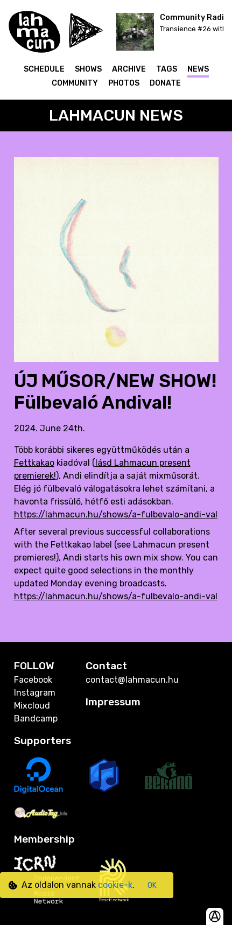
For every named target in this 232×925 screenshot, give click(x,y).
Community (75, 83)
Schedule (44, 69)
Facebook (33, 680)
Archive (129, 69)
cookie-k (115, 885)
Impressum (113, 702)
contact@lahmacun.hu (132, 680)
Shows (88, 69)
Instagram (34, 693)
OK (152, 885)
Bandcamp (36, 718)
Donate (165, 83)
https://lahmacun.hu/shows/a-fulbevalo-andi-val (115, 514)
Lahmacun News (116, 115)
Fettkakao (34, 463)
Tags (166, 69)
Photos (123, 83)
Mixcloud (32, 705)
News (198, 69)
